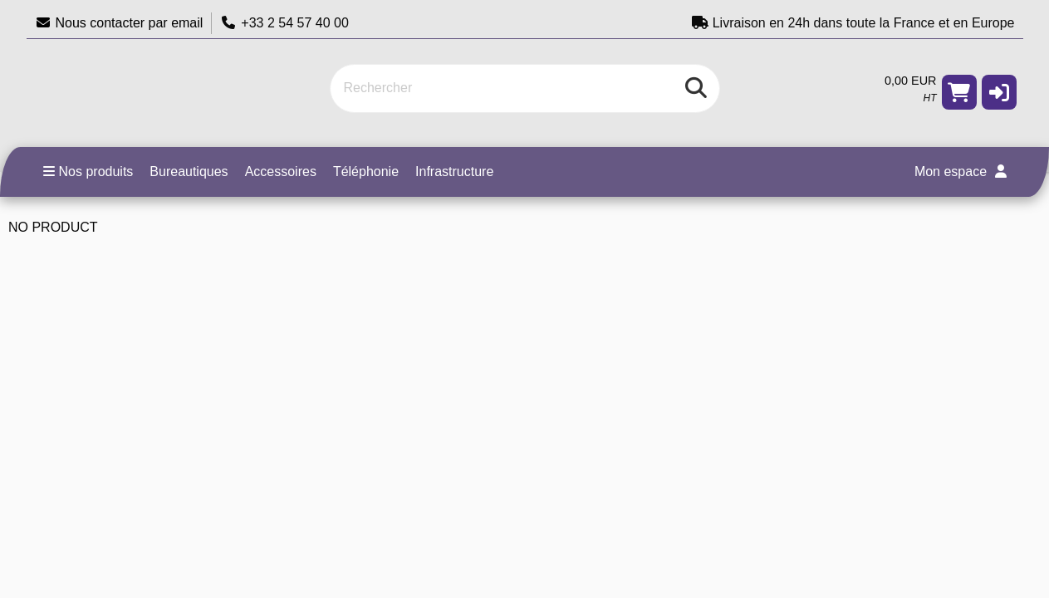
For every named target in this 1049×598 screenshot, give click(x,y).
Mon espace (960, 171)
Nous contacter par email (119, 23)
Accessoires (280, 171)
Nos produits (88, 171)
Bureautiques (189, 171)
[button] (999, 92)
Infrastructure (454, 171)
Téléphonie (366, 171)
